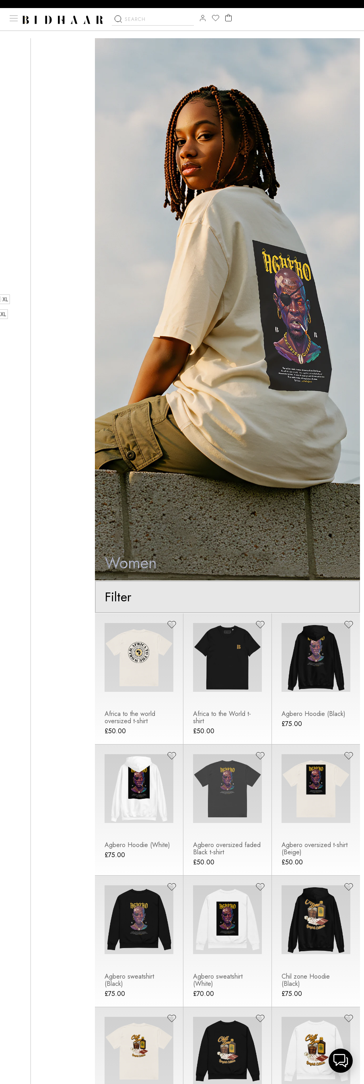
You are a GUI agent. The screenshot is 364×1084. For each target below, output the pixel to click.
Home (16, 46)
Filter (118, 597)
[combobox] (153, 29)
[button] (341, 1061)
